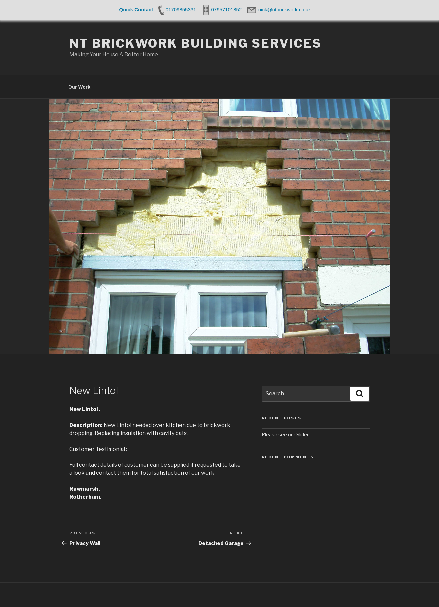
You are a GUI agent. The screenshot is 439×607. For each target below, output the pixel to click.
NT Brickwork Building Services (195, 43)
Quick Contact (136, 9)
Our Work (79, 87)
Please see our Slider (285, 434)
